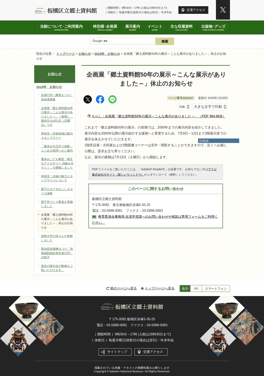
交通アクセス (196, 10)
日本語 (204, 141)
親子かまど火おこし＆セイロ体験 (57, 191)
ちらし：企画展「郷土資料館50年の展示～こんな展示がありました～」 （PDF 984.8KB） (158, 116)
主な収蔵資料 (181, 27)
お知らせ (85, 53)
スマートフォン (216, 288)
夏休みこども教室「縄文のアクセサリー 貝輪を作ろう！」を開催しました (57, 163)
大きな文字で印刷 (208, 107)
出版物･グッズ (213, 27)
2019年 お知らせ (107, 53)
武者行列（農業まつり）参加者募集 (57, 97)
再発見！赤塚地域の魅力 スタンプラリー (57, 135)
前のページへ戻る (123, 288)
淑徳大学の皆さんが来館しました (57, 238)
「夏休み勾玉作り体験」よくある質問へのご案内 (57, 148)
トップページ (65, 53)
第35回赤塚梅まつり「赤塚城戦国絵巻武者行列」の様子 (57, 253)
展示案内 (133, 27)
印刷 (182, 106)
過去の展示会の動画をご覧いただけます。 (57, 268)
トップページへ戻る (159, 288)
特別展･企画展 (105, 27)
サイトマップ (117, 351)
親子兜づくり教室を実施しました (57, 204)
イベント (155, 27)
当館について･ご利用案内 (61, 27)
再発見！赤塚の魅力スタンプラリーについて (57, 178)
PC (196, 288)
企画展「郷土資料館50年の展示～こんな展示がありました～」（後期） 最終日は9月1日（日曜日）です (57, 117)
